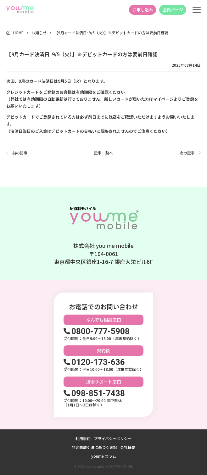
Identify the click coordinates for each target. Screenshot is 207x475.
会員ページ (173, 10)
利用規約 (83, 438)
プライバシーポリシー (112, 438)
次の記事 (187, 152)
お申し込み (142, 10)
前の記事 (19, 152)
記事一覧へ (103, 152)
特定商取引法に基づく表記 (94, 447)
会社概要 (127, 447)
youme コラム (103, 456)
